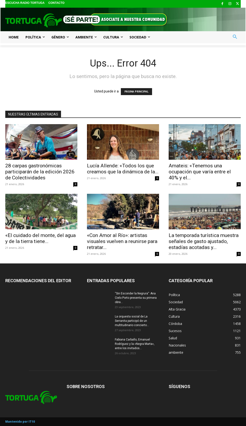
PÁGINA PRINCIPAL (136, 91)
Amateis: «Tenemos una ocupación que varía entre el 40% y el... (200, 172)
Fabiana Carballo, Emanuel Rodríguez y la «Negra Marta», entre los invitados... (134, 344)
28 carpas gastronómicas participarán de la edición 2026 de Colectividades (39, 172)
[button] (235, 37)
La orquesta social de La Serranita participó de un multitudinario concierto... (132, 321)
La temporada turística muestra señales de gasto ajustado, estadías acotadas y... (204, 241)
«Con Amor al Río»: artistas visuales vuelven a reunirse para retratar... (122, 241)
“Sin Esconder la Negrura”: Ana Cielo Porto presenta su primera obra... (136, 298)
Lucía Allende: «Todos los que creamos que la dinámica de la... (123, 169)
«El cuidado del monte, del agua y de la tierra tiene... (40, 238)
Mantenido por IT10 (20, 422)
